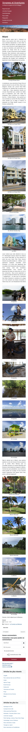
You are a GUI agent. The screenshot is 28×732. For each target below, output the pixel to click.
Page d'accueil (6, 8)
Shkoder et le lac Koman (10, 694)
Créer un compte (7, 666)
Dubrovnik (6, 687)
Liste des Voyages (7, 11)
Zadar (5, 680)
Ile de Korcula (7, 684)
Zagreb (5, 675)
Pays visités (5, 15)
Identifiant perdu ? (7, 665)
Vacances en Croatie (9, 689)
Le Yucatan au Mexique (16, 624)
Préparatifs (5, 18)
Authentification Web (14, 654)
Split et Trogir (7, 682)
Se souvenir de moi (9, 651)
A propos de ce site (7, 20)
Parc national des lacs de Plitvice (12, 678)
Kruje (5, 691)
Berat (5, 696)
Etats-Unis (5, 627)
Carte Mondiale (6, 13)
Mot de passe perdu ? (7, 663)
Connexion (5, 22)
